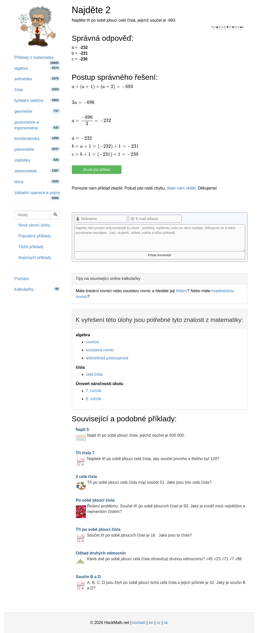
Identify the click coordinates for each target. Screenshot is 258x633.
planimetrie (37, 149)
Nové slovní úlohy (34, 225)
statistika (37, 160)
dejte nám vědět (181, 188)
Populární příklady (34, 236)
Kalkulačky (37, 289)
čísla (37, 89)
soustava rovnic (100, 350)
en (151, 622)
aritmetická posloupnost (107, 358)
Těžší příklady (31, 247)
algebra (37, 68)
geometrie (37, 111)
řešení (181, 291)
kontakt (139, 622)
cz (158, 622)
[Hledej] (55, 215)
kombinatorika (37, 138)
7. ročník (93, 391)
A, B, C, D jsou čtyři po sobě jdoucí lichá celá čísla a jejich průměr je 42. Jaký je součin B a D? (161, 582)
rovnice (92, 342)
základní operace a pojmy (37, 194)
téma (37, 181)
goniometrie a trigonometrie (37, 125)
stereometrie (37, 170)
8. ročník (93, 399)
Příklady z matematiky (37, 59)
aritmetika (37, 78)
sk (166, 622)
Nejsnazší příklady (34, 257)
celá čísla (94, 374)
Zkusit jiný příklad (96, 170)
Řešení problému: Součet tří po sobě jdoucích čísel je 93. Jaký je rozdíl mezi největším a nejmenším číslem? (160, 506)
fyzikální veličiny (37, 100)
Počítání (21, 279)
